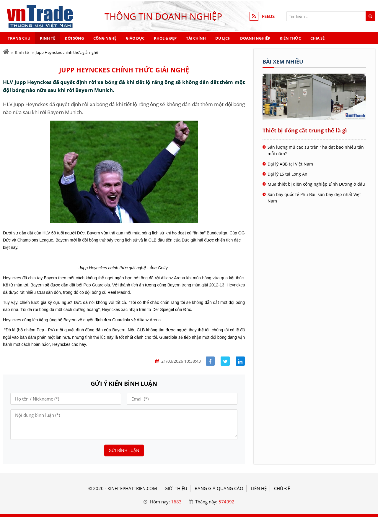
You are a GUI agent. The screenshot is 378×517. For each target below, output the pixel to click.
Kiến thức (290, 38)
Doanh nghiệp (255, 38)
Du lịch (223, 38)
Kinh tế (47, 38)
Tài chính (196, 38)
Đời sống (74, 38)
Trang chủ (19, 38)
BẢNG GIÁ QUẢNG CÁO (219, 488)
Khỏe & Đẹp (165, 38)
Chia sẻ (317, 38)
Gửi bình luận (124, 450)
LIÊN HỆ (259, 488)
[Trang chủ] (6, 51)
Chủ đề (282, 488)
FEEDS (268, 16)
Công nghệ (104, 38)
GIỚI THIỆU (175, 488)
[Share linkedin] (240, 361)
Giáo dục (135, 38)
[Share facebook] (210, 361)
